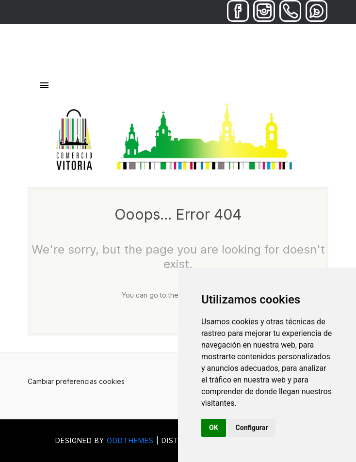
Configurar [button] (252, 427)
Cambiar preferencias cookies (76, 381)
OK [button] (213, 427)
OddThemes (130, 440)
